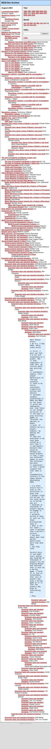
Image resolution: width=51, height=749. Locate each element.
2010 (33, 15)
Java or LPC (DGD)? (9, 61)
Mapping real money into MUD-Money (15, 59)
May (37, 23)
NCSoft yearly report (9, 232)
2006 (41, 13)
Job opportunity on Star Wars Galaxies (16, 230)
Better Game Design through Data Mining (17, 180)
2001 (45, 11)
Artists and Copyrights (10, 165)
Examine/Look (6, 211)
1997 (29, 11)
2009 (29, 15)
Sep (25, 25)
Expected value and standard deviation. (16, 258)
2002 (25, 13)
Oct (28, 25)
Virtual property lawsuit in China (13, 241)
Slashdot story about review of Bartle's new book (20, 123)
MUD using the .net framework (12, 234)
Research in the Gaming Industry (13, 51)
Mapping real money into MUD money (12, 37)
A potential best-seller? (10, 12)
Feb (28, 23)
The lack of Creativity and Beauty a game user (18, 158)
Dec (34, 25)
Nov (31, 25)
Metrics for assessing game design (9, 24)
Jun (41, 23)
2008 (25, 15)
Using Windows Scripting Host (13, 173)
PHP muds (5, 120)
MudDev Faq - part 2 (9, 118)
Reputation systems (9, 112)
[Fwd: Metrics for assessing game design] (17, 209)
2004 (33, 13)
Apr (34, 23)
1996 (25, 11)
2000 (41, 11)
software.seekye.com (25, 723)
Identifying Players (8, 15)
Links (26, 38)
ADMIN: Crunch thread (10, 29)
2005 (37, 13)
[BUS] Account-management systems (15, 220)
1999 (37, 11)
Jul (44, 23)
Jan (25, 23)
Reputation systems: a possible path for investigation (21, 74)
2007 (45, 13)
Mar (31, 23)
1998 (33, 11)
